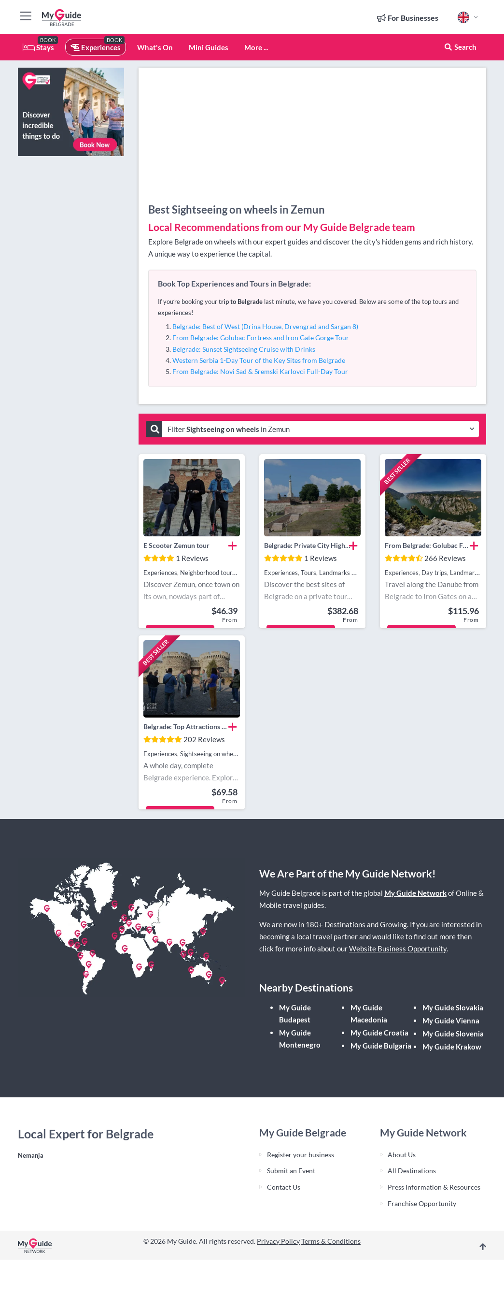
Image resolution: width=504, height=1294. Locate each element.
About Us (402, 1154)
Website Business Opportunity (398, 948)
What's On (155, 47)
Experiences (95, 47)
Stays (38, 47)
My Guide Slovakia (452, 1007)
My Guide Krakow (451, 1046)
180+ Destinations (335, 924)
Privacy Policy (278, 1241)
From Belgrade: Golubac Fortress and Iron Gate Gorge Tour (260, 337)
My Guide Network (415, 893)
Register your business (300, 1154)
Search (460, 47)
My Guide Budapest (295, 1013)
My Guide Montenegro (300, 1038)
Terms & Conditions (331, 1241)
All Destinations (412, 1170)
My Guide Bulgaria (380, 1045)
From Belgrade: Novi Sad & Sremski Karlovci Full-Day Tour (260, 371)
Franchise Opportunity (422, 1203)
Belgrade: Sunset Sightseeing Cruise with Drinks (243, 349)
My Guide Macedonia (368, 1013)
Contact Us (283, 1187)
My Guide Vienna (450, 1020)
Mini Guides (208, 47)
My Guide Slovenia (453, 1033)
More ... (256, 47)
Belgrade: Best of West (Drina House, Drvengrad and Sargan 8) (265, 326)
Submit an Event (291, 1170)
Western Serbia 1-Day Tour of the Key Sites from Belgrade (258, 360)
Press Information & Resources (434, 1187)
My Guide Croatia (379, 1032)
